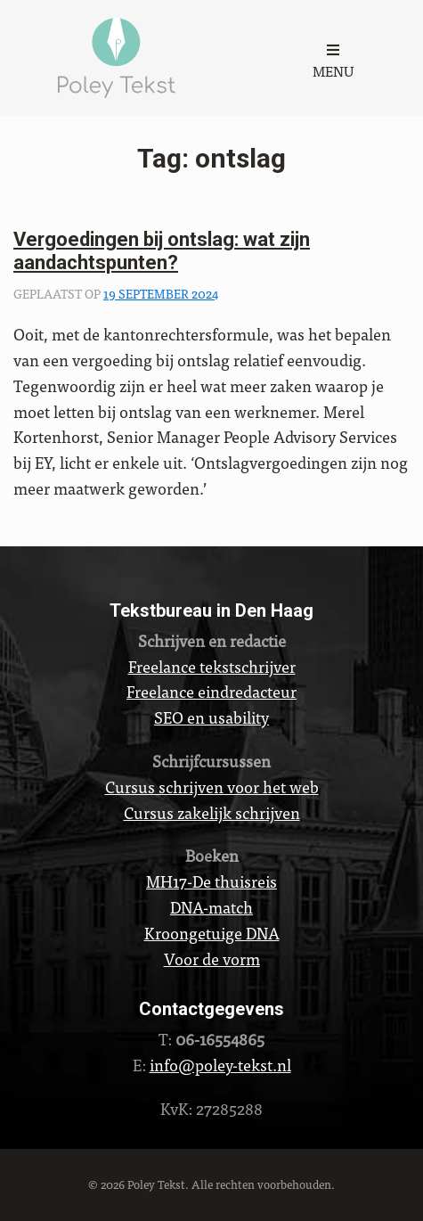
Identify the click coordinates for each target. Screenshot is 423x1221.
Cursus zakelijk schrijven (212, 812)
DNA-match (211, 907)
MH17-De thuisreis (211, 881)
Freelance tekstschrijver (212, 666)
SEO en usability (211, 717)
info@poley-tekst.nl (220, 1065)
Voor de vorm (212, 958)
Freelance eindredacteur (211, 691)
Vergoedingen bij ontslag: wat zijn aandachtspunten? (161, 251)
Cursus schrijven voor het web (212, 786)
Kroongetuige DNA (212, 933)
